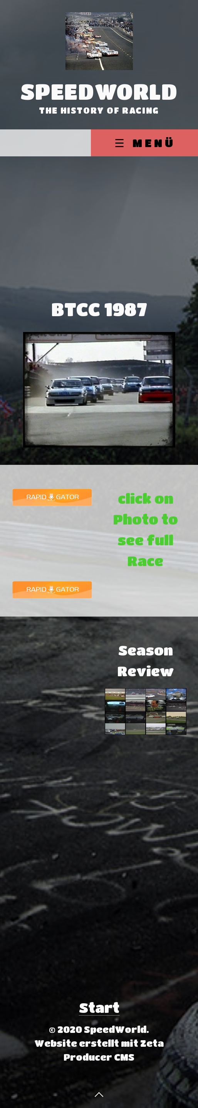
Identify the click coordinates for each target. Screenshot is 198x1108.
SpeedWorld (99, 91)
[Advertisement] (99, 214)
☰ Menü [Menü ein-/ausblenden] (145, 142)
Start (99, 1007)
